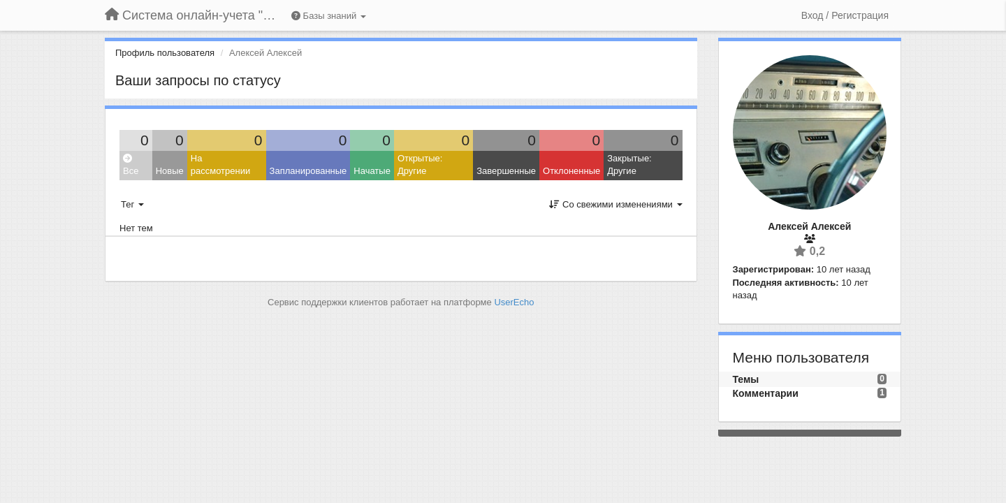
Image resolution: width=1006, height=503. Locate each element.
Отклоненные (571, 171)
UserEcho (514, 302)
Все (130, 165)
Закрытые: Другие (629, 165)
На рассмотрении (220, 165)
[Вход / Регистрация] (845, 15)
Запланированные (308, 171)
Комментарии (766, 393)
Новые (170, 171)
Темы (746, 379)
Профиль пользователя (164, 53)
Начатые (372, 171)
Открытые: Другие (420, 165)
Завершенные (506, 171)
